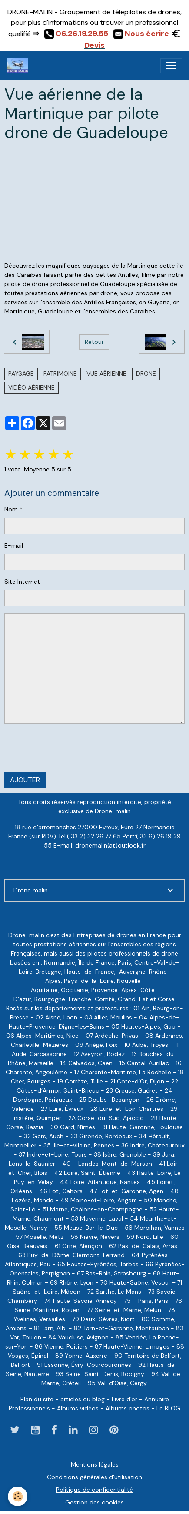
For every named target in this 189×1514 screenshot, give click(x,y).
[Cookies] (17, 1496)
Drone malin (30, 890)
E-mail (13, 545)
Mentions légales (95, 1464)
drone (146, 373)
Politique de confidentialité (94, 1490)
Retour (94, 342)
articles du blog (82, 1399)
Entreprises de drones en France (119, 935)
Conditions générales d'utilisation (94, 1477)
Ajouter (25, 779)
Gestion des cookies (94, 1502)
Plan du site (36, 1399)
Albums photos (127, 1408)
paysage (21, 373)
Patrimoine (60, 373)
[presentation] (70, 748)
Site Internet (22, 581)
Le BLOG (168, 1408)
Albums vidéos (78, 1408)
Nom (11, 509)
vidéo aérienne (31, 387)
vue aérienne (106, 373)
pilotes (97, 953)
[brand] (19, 65)
